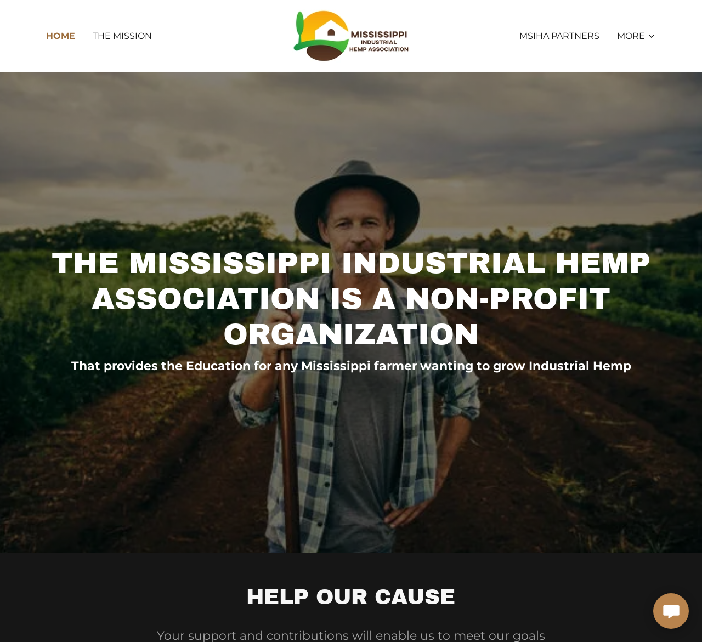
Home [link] (60, 36)
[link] (351, 35)
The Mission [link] (122, 36)
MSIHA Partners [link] (559, 36)
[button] (636, 36)
